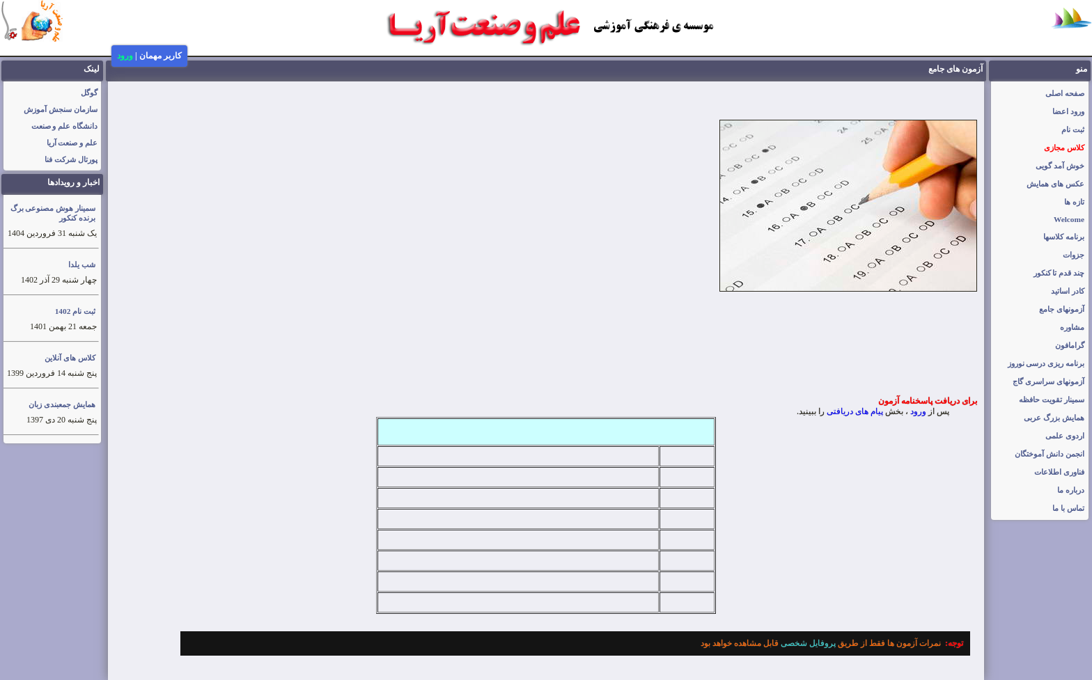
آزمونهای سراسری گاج (1048, 381)
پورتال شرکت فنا (71, 159)
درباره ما (1070, 490)
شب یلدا (81, 264)
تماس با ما (1068, 508)
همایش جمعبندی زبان (62, 404)
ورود (125, 56)
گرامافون (1069, 345)
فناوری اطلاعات (1059, 472)
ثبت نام (1072, 129)
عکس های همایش (1055, 184)
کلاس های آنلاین (70, 358)
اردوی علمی (1064, 436)
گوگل (89, 92)
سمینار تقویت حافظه (1051, 399)
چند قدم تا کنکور (1059, 273)
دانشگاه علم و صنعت (64, 126)
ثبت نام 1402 (75, 311)
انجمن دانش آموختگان (1049, 454)
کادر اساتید (1067, 291)
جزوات (1073, 255)
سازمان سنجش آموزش (61, 109)
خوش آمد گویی (1060, 165)
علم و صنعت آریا (72, 143)
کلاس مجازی (1064, 147)
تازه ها (1074, 202)
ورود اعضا (1068, 111)
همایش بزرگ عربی (1054, 417)
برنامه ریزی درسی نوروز (1046, 363)
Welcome (1069, 219)
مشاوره (1072, 327)
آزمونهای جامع (1061, 309)
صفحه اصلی (1064, 93)
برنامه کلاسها (1063, 236)
